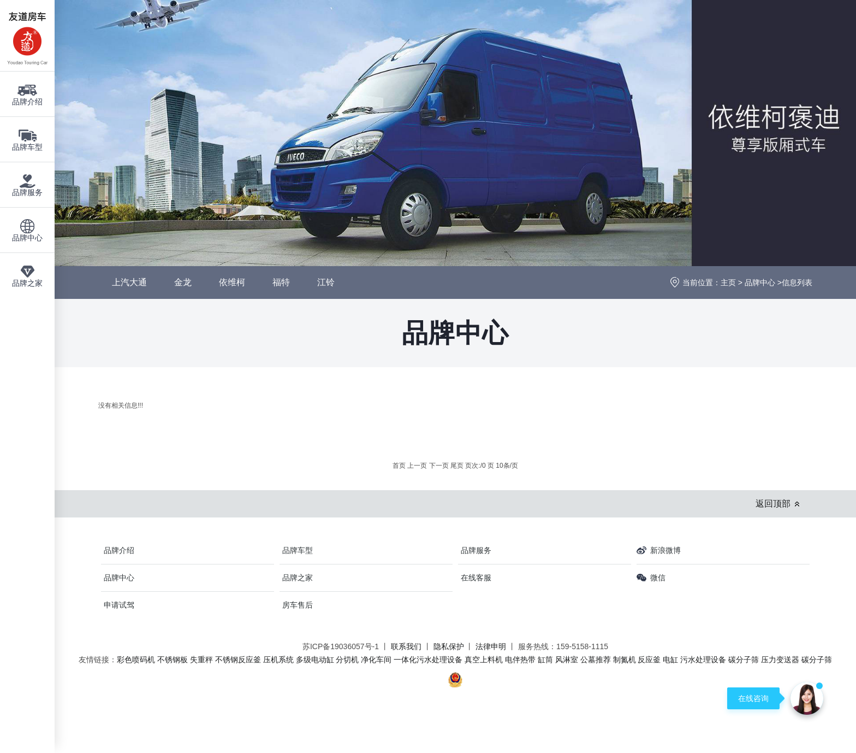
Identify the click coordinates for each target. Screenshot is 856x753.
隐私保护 (448, 646)
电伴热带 (520, 659)
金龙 (183, 282)
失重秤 (201, 659)
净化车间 (376, 659)
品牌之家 (297, 577)
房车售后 (297, 605)
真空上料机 (484, 659)
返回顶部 (773, 503)
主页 (728, 282)
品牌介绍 (119, 550)
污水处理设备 (703, 659)
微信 (657, 577)
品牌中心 (760, 282)
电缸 (670, 659)
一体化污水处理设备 (428, 659)
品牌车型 (297, 550)
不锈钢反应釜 (238, 659)
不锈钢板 (172, 659)
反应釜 (649, 659)
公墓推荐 (595, 659)
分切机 (347, 659)
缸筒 (545, 659)
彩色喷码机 (136, 659)
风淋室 (566, 659)
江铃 (326, 282)
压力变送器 (780, 659)
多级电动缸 (315, 659)
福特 (281, 282)
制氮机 (624, 659)
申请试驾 (119, 605)
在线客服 (476, 577)
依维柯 (232, 282)
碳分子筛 (743, 659)
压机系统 (278, 659)
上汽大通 (129, 282)
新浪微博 (665, 550)
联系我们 (406, 646)
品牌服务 (476, 550)
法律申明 (490, 646)
